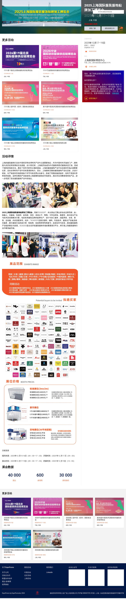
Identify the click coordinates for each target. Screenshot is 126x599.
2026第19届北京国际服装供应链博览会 (18, 71)
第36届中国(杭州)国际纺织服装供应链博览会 (59, 107)
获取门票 (92, 29)
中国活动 (27, 573)
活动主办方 (6, 576)
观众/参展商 (6, 582)
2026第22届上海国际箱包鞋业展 (55, 144)
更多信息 (115, 94)
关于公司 (5, 573)
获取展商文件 (110, 29)
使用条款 (5, 585)
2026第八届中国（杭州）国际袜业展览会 (19, 107)
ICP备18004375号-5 (85, 594)
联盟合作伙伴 (7, 579)
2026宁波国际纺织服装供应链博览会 (56, 71)
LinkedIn (49, 573)
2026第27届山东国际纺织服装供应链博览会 (20, 144)
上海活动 (27, 579)
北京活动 (27, 576)
